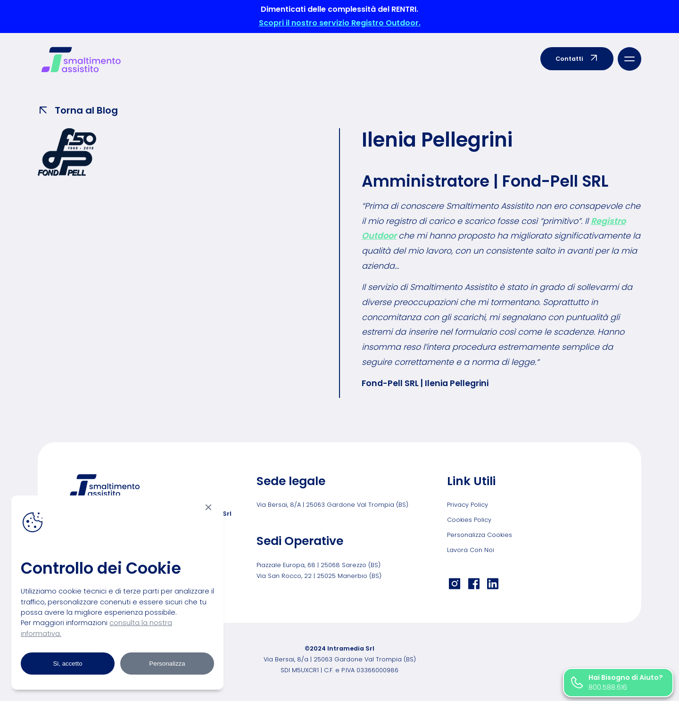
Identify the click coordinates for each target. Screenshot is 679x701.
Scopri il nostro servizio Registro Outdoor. (340, 22)
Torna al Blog (78, 110)
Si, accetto (67, 663)
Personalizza (167, 663)
